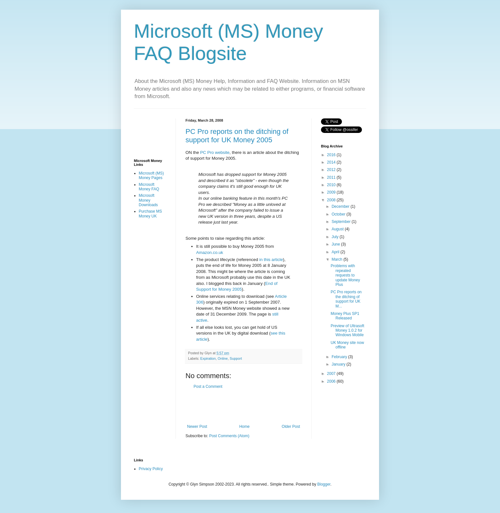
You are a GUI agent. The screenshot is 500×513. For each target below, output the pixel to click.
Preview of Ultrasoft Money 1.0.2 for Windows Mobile (347, 330)
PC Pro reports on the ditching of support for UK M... (346, 299)
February (340, 357)
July (336, 237)
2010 (332, 185)
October (339, 214)
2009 (332, 192)
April (336, 252)
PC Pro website (214, 152)
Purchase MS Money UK (150, 213)
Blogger (324, 484)
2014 (332, 162)
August (338, 229)
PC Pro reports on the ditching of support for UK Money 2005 (236, 135)
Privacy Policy (151, 469)
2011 (332, 177)
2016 (332, 155)
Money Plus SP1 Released (345, 315)
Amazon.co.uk (209, 252)
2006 (332, 381)
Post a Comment (208, 386)
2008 (332, 200)
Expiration (208, 358)
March (338, 259)
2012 (332, 169)
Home (244, 426)
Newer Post (197, 426)
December (341, 206)
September (342, 221)
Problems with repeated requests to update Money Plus (345, 275)
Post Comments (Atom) (229, 436)
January (339, 364)
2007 (332, 373)
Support (236, 358)
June (336, 244)
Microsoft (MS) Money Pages (151, 175)
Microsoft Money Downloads (148, 200)
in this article (271, 259)
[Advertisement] (260, 406)
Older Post (291, 426)
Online (223, 358)
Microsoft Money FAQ (149, 186)
